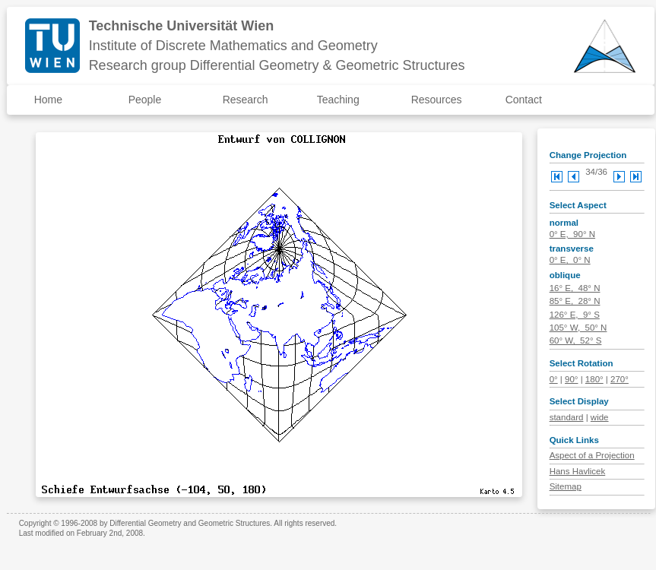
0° (554, 379)
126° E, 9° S (575, 314)
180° (594, 379)
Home (48, 99)
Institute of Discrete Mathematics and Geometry (233, 45)
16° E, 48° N (575, 288)
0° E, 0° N (570, 259)
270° (619, 379)
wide (600, 417)
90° (571, 379)
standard (567, 417)
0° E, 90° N (572, 234)
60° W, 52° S (576, 340)
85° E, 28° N (575, 301)
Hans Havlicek (578, 471)
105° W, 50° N (578, 327)
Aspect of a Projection (592, 455)
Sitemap (566, 486)
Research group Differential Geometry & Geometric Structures (277, 65)
